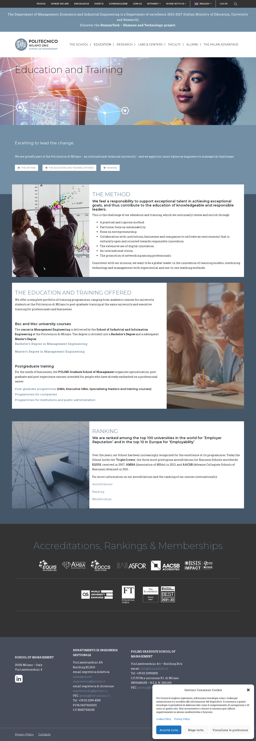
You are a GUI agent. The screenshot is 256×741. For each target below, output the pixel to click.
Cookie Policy (163, 718)
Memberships (102, 499)
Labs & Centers (150, 44)
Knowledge (81, 3)
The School (78, 44)
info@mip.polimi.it (154, 668)
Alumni (192, 44)
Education (102, 44)
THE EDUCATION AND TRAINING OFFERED (69, 167)
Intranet (153, 3)
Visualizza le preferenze (230, 730)
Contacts (44, 734)
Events (99, 3)
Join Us (137, 3)
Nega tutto (196, 730)
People (41, 3)
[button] (248, 690)
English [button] (202, 4)
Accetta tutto (169, 730)
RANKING (110, 167)
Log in (223, 3)
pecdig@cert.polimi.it (94, 695)
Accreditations (102, 484)
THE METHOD (26, 167)
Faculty (174, 44)
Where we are (60, 3)
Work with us (175, 3)
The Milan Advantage (221, 44)
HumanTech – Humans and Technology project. (138, 25)
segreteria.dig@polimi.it (90, 691)
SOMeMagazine (118, 3)
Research (125, 44)
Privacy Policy (182, 718)
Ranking (98, 491)
